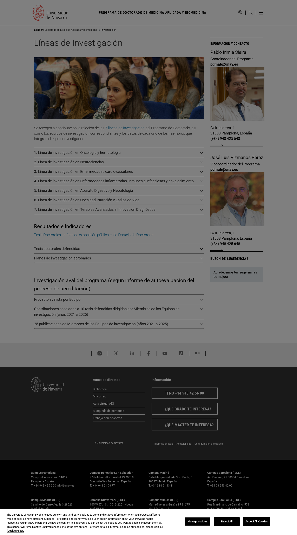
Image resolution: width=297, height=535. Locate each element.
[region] (148, 522)
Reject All (226, 521)
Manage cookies (197, 521)
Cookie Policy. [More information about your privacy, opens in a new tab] (16, 530)
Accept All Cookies (256, 521)
